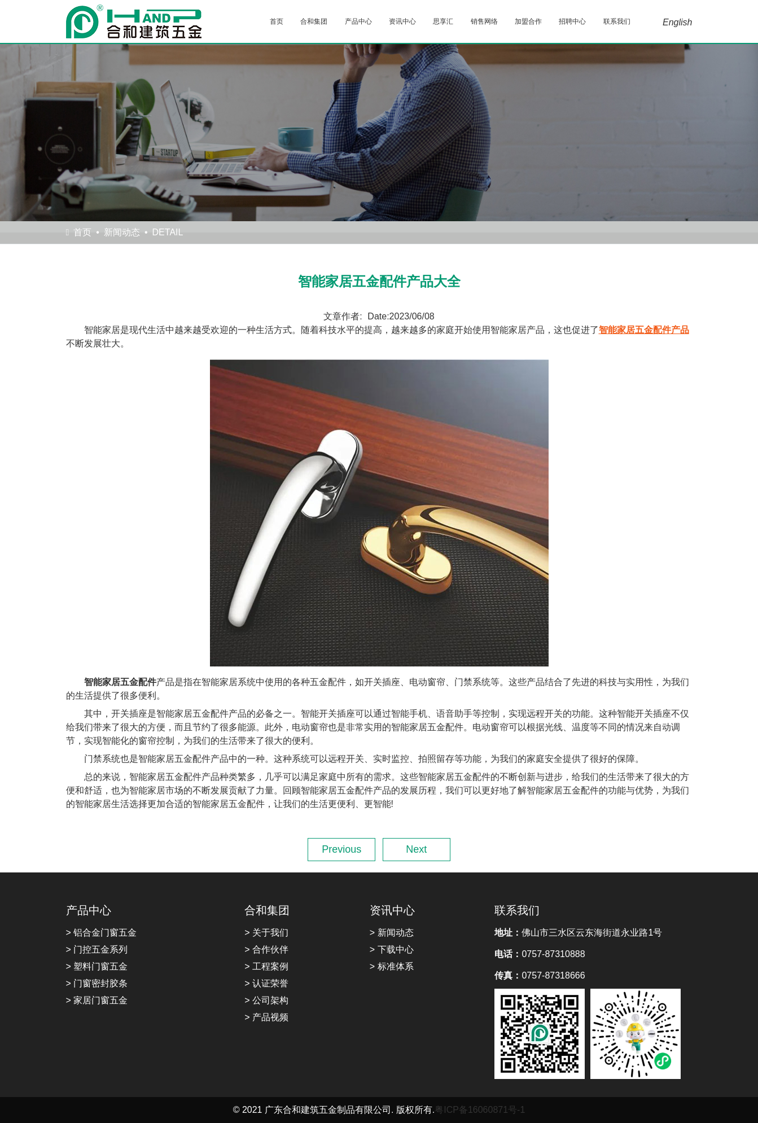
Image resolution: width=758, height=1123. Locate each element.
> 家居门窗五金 (97, 1000)
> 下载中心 (392, 949)
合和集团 (313, 21)
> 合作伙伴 (266, 949)
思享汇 (443, 21)
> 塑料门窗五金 (97, 966)
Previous (341, 849)
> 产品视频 (266, 1017)
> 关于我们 (266, 932)
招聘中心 (572, 21)
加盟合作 (528, 21)
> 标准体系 (392, 966)
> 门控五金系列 (97, 949)
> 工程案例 (266, 966)
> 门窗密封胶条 (97, 983)
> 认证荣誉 (266, 983)
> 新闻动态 (392, 932)
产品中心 (358, 21)
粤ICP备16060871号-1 (480, 1110)
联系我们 (616, 21)
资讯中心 (402, 21)
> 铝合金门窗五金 (101, 932)
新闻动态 (122, 232)
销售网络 (484, 21)
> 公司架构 (266, 1000)
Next (416, 849)
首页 (276, 21)
